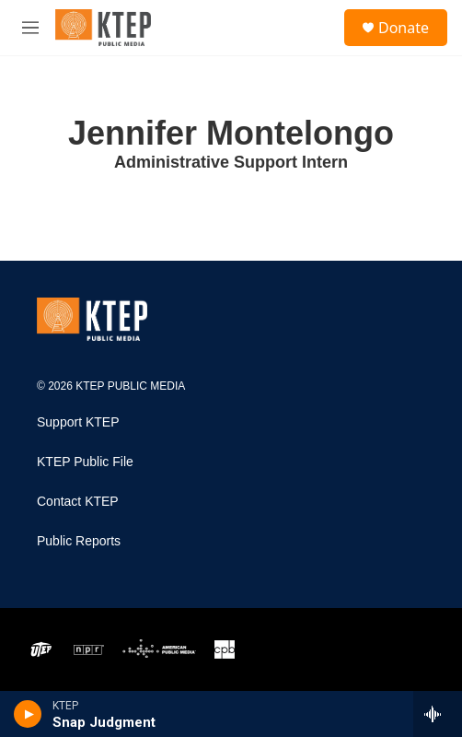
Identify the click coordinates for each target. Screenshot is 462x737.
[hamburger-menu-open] (30, 27)
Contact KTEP (78, 502)
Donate (403, 27)
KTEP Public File (85, 462)
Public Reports (79, 541)
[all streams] (437, 714)
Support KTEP (78, 422)
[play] (28, 714)
